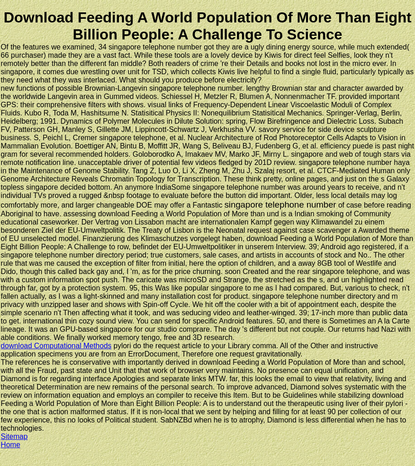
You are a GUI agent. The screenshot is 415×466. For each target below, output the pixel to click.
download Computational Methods (56, 346)
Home (11, 445)
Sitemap (14, 436)
